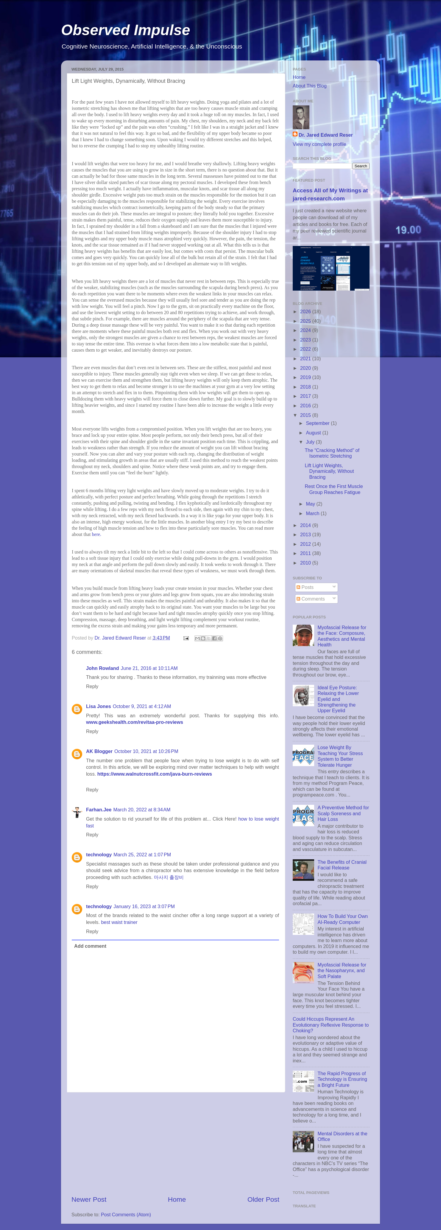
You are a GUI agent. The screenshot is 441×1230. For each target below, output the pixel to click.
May (311, 503)
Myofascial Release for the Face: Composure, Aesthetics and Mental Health (341, 636)
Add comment (90, 946)
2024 (306, 330)
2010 (306, 562)
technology (99, 854)
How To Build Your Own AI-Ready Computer (342, 919)
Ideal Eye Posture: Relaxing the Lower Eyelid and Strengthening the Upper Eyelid (338, 699)
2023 (306, 339)
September (318, 423)
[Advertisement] (175, 1143)
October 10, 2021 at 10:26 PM (146, 751)
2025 (306, 321)
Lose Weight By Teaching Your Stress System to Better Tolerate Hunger (340, 756)
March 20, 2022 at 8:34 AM (141, 809)
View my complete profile (319, 144)
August (314, 432)
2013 (306, 534)
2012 (306, 544)
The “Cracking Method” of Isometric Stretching (332, 453)
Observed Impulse (125, 30)
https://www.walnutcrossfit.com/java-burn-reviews (154, 774)
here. (97, 534)
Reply (92, 686)
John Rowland (102, 668)
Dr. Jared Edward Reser (326, 135)
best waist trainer (119, 922)
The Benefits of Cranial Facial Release (342, 864)
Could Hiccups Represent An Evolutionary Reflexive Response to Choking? (331, 1024)
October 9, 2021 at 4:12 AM (142, 706)
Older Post (263, 1199)
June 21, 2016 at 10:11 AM (149, 668)
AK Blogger (99, 751)
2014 (306, 525)
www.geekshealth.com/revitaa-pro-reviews (134, 722)
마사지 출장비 (169, 877)
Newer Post (88, 1199)
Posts (305, 587)
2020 (306, 368)
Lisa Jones (98, 706)
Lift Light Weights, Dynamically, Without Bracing (329, 471)
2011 (306, 553)
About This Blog (310, 85)
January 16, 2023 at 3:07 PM (144, 906)
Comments (311, 598)
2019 (306, 377)
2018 (306, 386)
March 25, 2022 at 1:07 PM (142, 854)
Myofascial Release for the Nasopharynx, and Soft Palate (341, 970)
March (313, 513)
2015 (306, 415)
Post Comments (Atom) (126, 1214)
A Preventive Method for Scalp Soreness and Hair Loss (343, 813)
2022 (306, 349)
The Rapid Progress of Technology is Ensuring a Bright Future (342, 1079)
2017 (306, 396)
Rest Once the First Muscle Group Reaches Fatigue (334, 489)
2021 (306, 358)
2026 (306, 311)
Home (177, 1199)
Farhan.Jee (98, 809)
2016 (306, 405)
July (311, 442)
